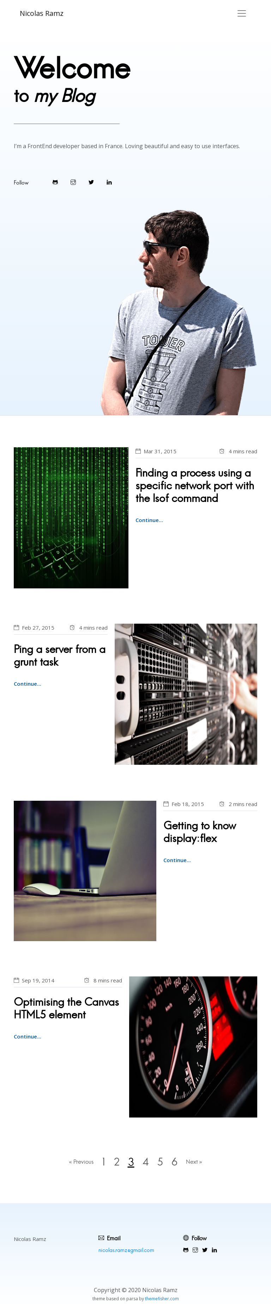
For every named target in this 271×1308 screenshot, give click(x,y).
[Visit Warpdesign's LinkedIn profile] (109, 182)
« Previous (80, 1161)
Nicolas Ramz (42, 13)
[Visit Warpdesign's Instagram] (73, 182)
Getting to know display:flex (199, 832)
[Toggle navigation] (241, 13)
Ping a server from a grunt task (60, 655)
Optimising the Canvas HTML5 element (66, 1008)
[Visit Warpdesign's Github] (55, 182)
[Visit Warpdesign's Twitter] (91, 182)
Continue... (149, 519)
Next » (195, 1161)
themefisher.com (162, 1299)
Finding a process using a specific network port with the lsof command (195, 485)
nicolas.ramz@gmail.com (126, 1250)
